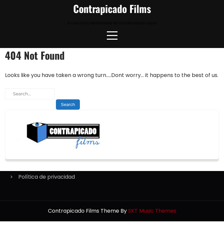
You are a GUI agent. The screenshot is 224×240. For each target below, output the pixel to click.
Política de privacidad (46, 177)
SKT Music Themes (152, 211)
